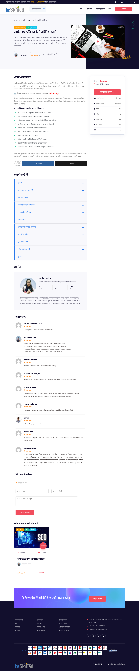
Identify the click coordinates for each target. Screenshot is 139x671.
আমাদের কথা (100, 9)
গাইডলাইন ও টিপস (24, 212)
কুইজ (19, 256)
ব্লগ (109, 9)
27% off (33, 27)
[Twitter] (135, 2)
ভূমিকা (20, 182)
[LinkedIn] (129, 2)
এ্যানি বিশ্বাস (45, 278)
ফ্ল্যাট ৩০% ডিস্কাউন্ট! (37, 2)
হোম (81, 9)
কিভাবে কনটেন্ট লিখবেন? (26, 205)
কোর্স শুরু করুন (107, 92)
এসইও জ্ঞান (22, 219)
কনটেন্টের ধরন (23, 197)
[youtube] (94, 636)
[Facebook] (116, 2)
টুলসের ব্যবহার (23, 241)
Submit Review (25, 512)
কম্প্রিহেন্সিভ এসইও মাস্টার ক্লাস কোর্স (31, 559)
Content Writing (20, 27)
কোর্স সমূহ (89, 9)
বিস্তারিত (42, 573)
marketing (20, 530)
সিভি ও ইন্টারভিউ (24, 249)
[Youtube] (122, 2)
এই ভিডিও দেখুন (54, 93)
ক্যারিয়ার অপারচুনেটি (25, 190)
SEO (28, 27)
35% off (32, 530)
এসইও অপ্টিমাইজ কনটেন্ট (27, 227)
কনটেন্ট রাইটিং (23, 234)
